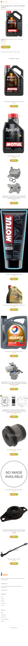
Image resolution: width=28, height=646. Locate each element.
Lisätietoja (5, 47)
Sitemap (2, 621)
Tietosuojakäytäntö (5, 619)
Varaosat (3, 605)
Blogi (2, 612)
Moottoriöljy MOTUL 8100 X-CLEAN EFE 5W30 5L (14, 101)
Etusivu (2, 9)
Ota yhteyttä (3, 614)
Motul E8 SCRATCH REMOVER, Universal (14, 274)
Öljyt (7, 39)
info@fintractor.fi (4, 590)
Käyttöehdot (3, 617)
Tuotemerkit (10, 39)
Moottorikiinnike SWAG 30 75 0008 (14, 449)
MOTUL (14, 39)
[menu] (26, 1)
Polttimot (2, 598)
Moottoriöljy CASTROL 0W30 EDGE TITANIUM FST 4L (14, 305)
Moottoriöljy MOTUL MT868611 (14, 156)
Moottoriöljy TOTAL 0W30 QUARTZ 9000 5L (14, 351)
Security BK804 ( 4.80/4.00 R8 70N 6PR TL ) (14, 489)
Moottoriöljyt (19, 39)
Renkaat (2, 600)
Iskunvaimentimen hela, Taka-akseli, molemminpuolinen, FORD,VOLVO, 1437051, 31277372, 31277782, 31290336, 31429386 (14, 531)
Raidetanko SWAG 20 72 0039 (14, 559)
